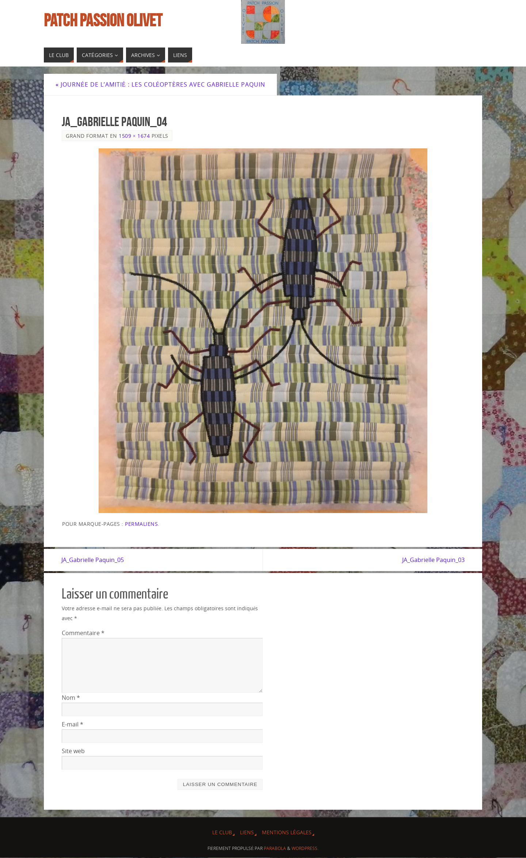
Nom (71, 698)
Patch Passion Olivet (103, 20)
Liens (247, 832)
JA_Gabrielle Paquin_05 (93, 560)
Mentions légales (287, 832)
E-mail (72, 724)
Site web (73, 751)
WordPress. (305, 848)
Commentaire (83, 633)
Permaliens (141, 523)
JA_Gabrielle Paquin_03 (433, 560)
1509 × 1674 (134, 135)
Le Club (222, 832)
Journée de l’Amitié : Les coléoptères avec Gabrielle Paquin (160, 84)
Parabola (275, 848)
